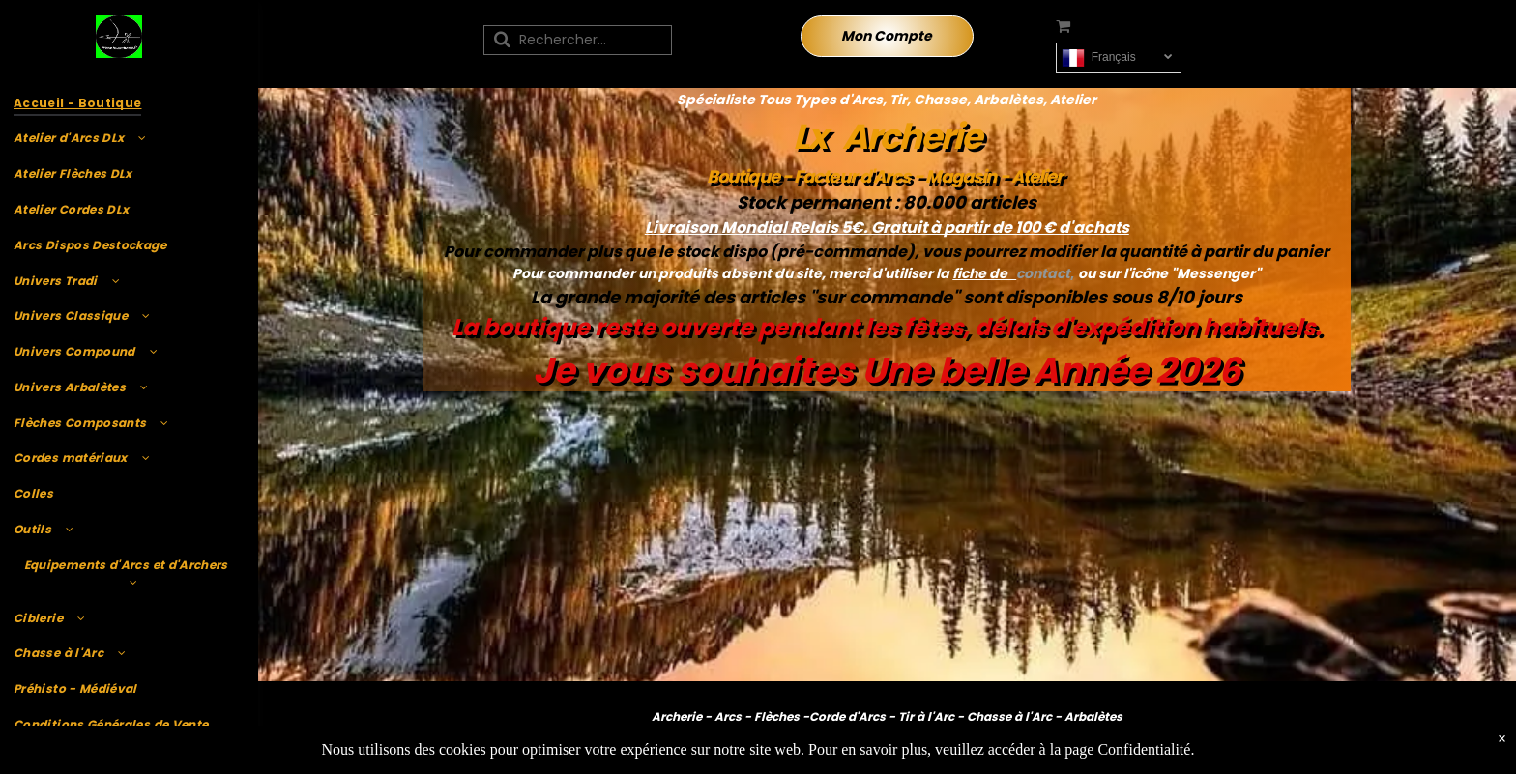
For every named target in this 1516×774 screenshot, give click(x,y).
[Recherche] (577, 40)
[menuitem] (126, 103)
